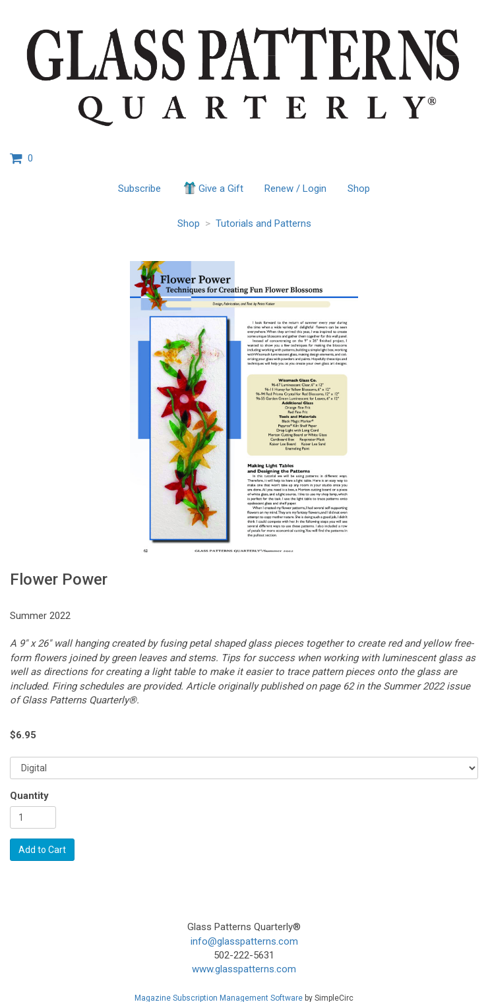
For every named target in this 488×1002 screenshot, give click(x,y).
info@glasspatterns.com (244, 941)
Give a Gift (212, 187)
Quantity (29, 796)
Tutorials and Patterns (263, 223)
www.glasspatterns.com (244, 969)
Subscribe (139, 188)
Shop (359, 188)
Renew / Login (295, 188)
